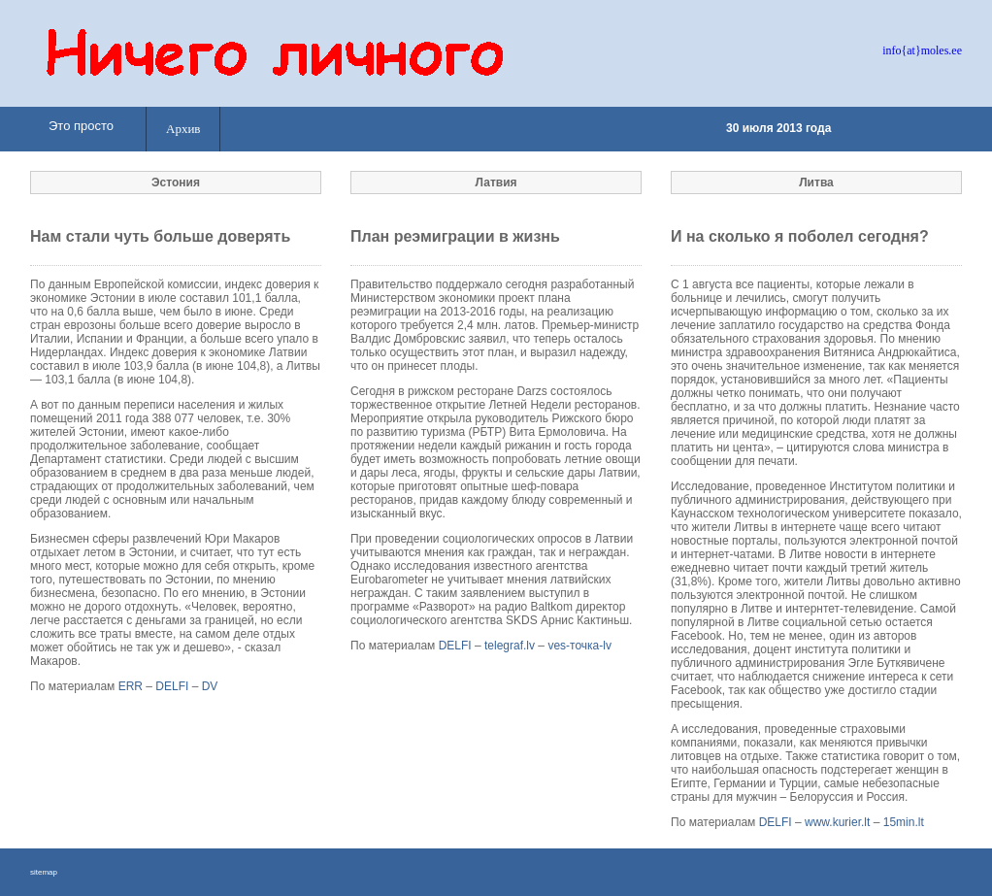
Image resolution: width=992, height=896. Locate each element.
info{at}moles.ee (922, 50)
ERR (130, 686)
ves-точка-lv (579, 645)
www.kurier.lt (837, 822)
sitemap (43, 872)
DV (210, 686)
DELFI (171, 686)
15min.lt (903, 822)
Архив (183, 128)
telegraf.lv (509, 645)
